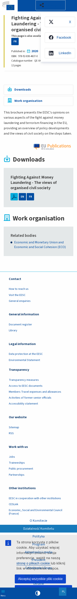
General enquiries (20, 301)
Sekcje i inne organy (38, 575)
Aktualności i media (38, 552)
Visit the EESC (17, 295)
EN (22, 197)
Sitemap (14, 427)
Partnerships (16, 475)
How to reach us (19, 289)
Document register (20, 325)
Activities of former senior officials (30, 398)
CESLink (13, 504)
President (39, 560)
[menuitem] (60, 22)
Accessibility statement (23, 404)
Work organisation (28, 101)
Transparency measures (24, 380)
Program (38, 544)
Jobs (12, 457)
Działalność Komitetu (38, 528)
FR (15, 41)
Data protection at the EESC (26, 354)
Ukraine (38, 583)
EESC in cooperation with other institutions (35, 498)
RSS (11, 433)
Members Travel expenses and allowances (35, 392)
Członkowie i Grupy (38, 568)
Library (13, 330)
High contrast (38, 593)
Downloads (22, 89)
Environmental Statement (24, 360)
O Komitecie (38, 520)
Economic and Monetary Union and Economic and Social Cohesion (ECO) (40, 244)
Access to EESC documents (26, 386)
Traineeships (17, 463)
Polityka (38, 536)
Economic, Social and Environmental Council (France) (35, 512)
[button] (50, 5)
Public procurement (21, 469)
